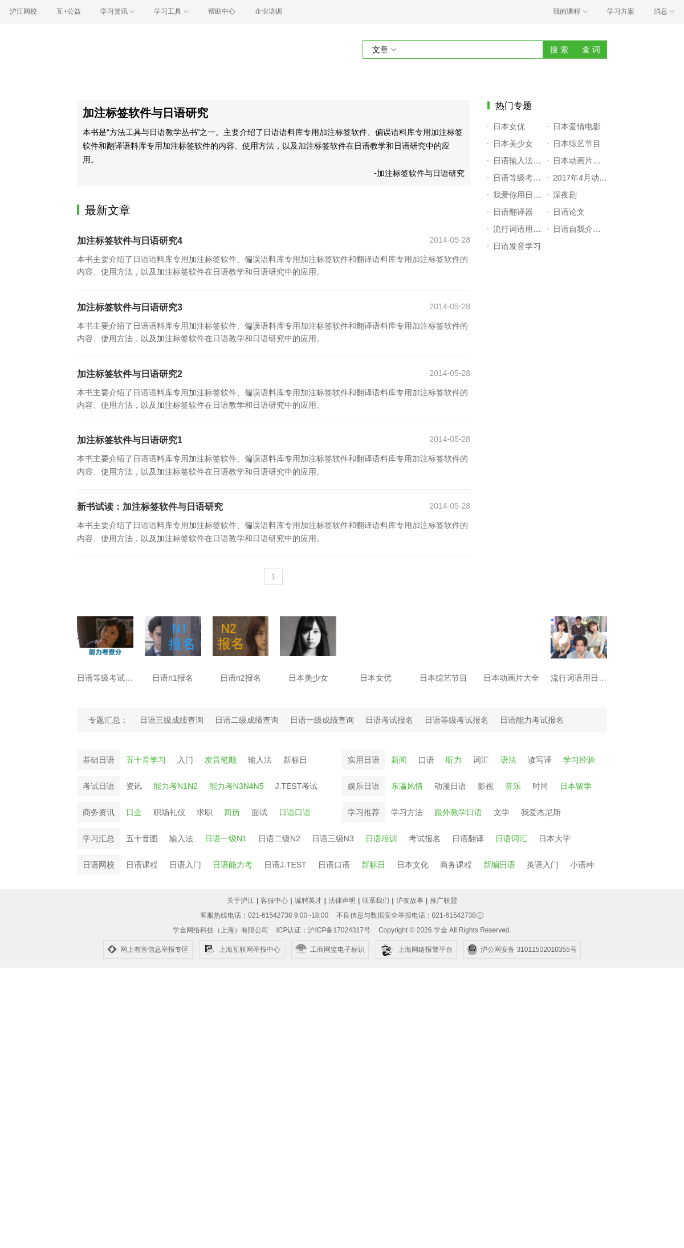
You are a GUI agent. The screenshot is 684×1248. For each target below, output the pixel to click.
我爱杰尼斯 (541, 812)
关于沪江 (240, 901)
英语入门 (543, 864)
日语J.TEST (285, 864)
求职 (205, 812)
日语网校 (99, 864)
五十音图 (142, 838)
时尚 (540, 786)
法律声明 (342, 901)
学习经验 (579, 759)
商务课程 (456, 864)
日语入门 (185, 864)
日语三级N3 (333, 838)
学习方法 (407, 812)
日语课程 (142, 864)
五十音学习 (146, 759)
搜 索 (559, 49)
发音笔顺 (221, 759)
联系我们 (375, 901)
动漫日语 (450, 786)
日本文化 (413, 864)
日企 (134, 812)
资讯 (134, 786)
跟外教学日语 (458, 812)
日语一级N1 (226, 838)
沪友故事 (410, 901)
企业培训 (268, 11)
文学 (502, 812)
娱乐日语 (364, 786)
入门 (185, 759)
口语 (426, 759)
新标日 (295, 759)
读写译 (540, 759)
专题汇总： (108, 720)
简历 (232, 812)
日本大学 (555, 838)
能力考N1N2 (175, 786)
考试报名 (425, 838)
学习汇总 (99, 838)
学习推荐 (364, 812)
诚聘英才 (308, 901)
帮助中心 (221, 11)
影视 (486, 786)
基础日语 (99, 759)
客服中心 (274, 901)
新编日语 (499, 864)
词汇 (481, 759)
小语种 (582, 864)
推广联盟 (443, 901)
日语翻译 (468, 838)
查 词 (591, 49)
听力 (454, 759)
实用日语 (364, 759)
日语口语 (295, 812)
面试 (259, 812)
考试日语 (99, 786)
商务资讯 (99, 812)
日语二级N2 (279, 838)
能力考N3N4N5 (236, 786)
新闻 (399, 759)
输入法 (260, 759)
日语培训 (381, 838)
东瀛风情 (407, 786)
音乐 (513, 786)
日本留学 (576, 786)
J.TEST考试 (296, 786)
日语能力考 (233, 864)
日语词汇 (511, 838)
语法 (508, 759)
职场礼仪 (169, 812)
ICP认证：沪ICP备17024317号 (323, 930)
